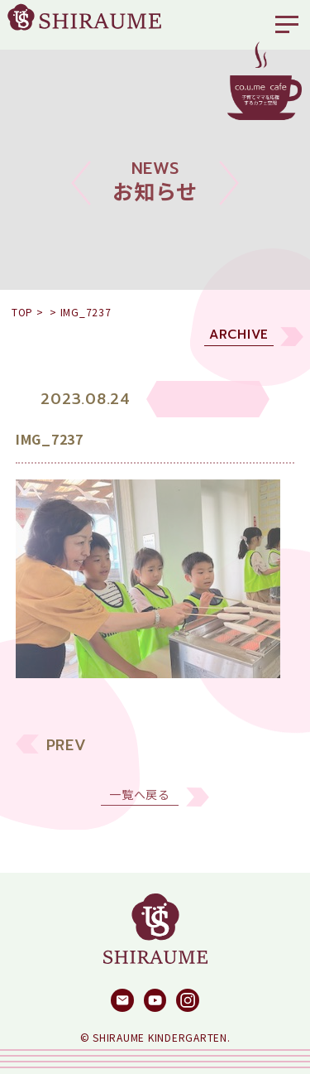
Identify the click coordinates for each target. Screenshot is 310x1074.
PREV (66, 756)
